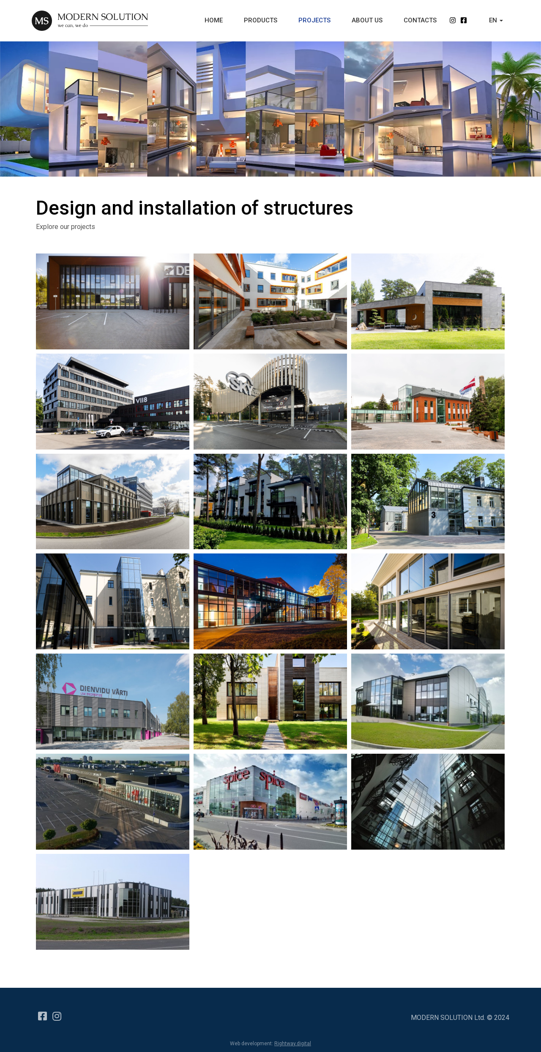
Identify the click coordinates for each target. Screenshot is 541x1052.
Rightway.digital (292, 1044)
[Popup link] (270, 701)
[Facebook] (41, 1012)
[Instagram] (55, 1012)
